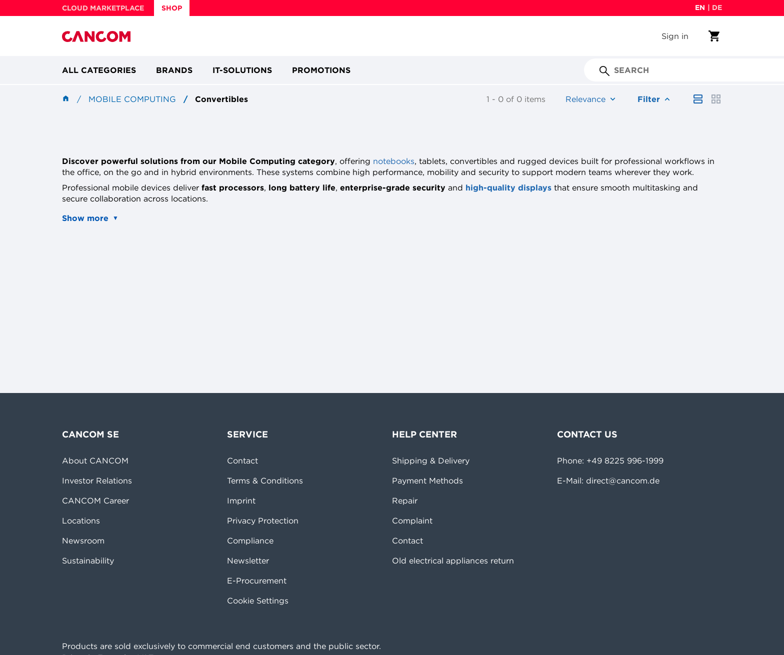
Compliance (250, 541)
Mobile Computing (132, 99)
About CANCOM (95, 461)
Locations (81, 521)
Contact (242, 461)
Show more (85, 218)
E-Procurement (256, 581)
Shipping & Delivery (431, 461)
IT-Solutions (242, 70)
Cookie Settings (257, 601)
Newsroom (83, 541)
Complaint (412, 521)
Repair (405, 501)
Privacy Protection (262, 521)
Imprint (241, 501)
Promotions (321, 70)
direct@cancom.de (623, 481)
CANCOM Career (95, 501)
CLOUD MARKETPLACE (103, 8)
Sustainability (88, 561)
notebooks (393, 161)
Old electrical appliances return (453, 561)
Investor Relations (97, 481)
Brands (174, 70)
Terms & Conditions (265, 481)
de (717, 7)
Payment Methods (427, 481)
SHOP (172, 8)
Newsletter (248, 561)
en (700, 7)
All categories (99, 70)
